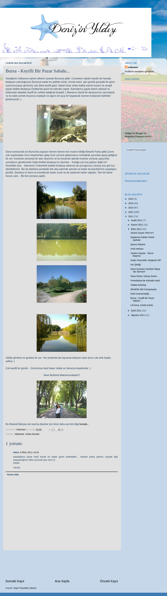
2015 (131, 199)
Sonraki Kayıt (14, 581)
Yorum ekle (13, 474)
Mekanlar (19, 434)
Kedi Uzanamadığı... (140, 293)
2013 (131, 207)
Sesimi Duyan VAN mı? (142, 233)
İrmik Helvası (136, 249)
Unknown (133, 67)
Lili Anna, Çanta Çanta (141, 305)
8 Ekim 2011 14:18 (29, 452)
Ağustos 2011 (138, 315)
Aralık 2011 (137, 220)
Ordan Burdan (32, 434)
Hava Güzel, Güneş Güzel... (144, 276)
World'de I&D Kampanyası (143, 289)
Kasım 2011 (137, 224)
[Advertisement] (62, 564)
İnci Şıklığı (135, 264)
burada (83, 424)
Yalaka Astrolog (138, 285)
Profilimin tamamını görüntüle (139, 71)
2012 (131, 212)
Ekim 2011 (136, 229)
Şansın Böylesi (137, 244)
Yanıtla (16, 467)
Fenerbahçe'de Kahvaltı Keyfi (145, 280)
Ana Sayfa (62, 581)
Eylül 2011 (136, 310)
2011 (131, 216)
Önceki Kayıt (109, 581)
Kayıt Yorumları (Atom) (25, 588)
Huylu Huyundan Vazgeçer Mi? (145, 260)
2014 (131, 203)
